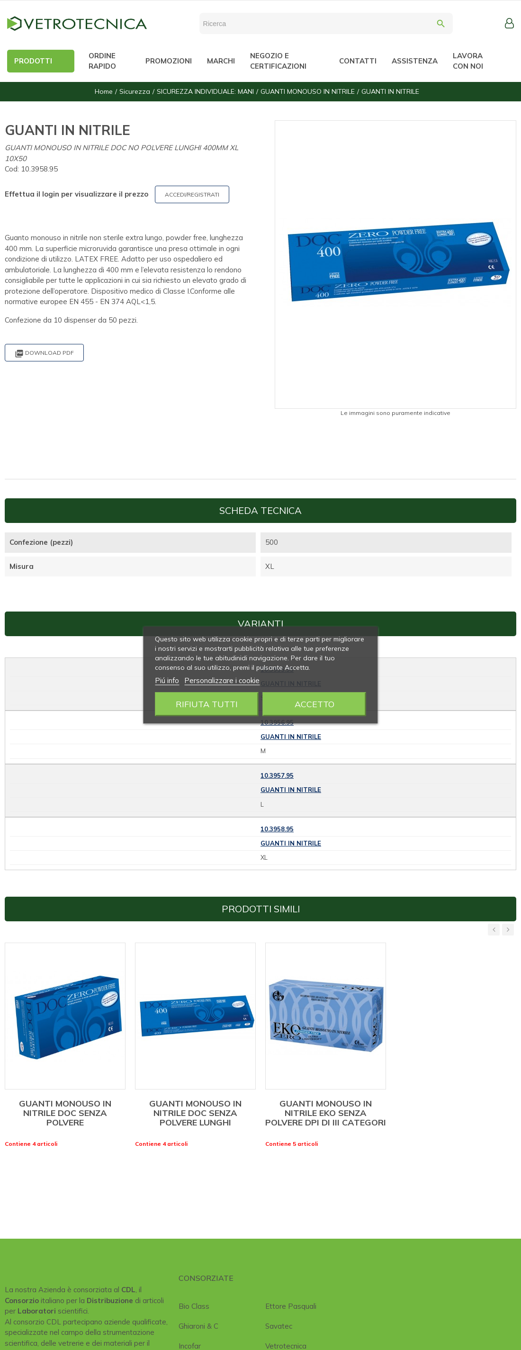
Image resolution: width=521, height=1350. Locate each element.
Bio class (194, 1306)
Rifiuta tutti (207, 704)
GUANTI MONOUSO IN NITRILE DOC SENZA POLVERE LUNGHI (195, 1113)
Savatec (278, 1326)
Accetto (314, 704)
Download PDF (44, 353)
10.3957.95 (277, 775)
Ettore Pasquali (290, 1306)
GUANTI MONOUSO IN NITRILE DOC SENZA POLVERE (65, 1113)
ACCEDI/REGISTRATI (192, 194)
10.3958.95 (277, 829)
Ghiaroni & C (198, 1326)
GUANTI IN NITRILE (290, 736)
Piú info (167, 680)
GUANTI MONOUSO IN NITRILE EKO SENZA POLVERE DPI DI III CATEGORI (325, 1113)
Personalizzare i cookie (222, 680)
